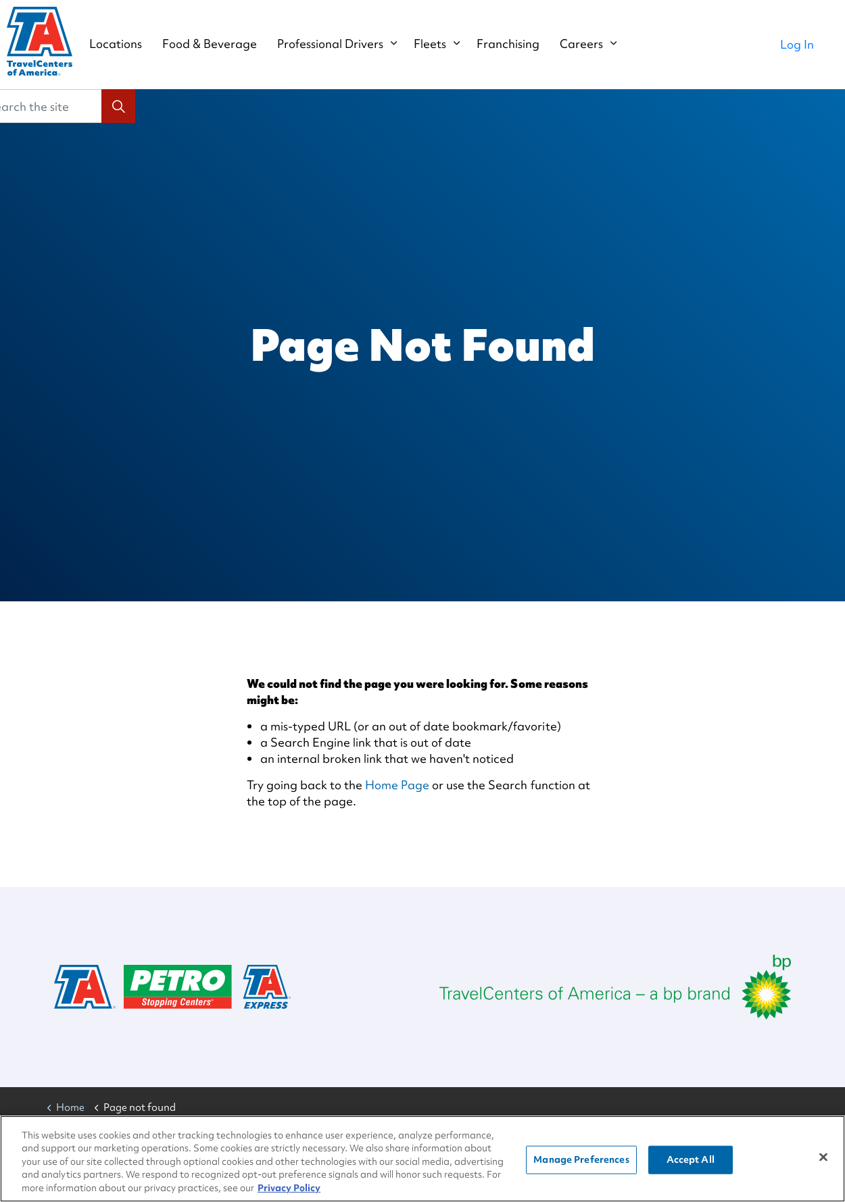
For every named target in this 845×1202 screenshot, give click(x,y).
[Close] (823, 1159)
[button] (118, 106)
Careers (595, 44)
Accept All (691, 1161)
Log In (797, 44)
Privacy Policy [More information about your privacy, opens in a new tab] (289, 1190)
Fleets (443, 44)
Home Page (397, 785)
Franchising (521, 44)
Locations (129, 44)
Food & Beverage (223, 44)
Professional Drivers (344, 44)
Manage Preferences (581, 1161)
